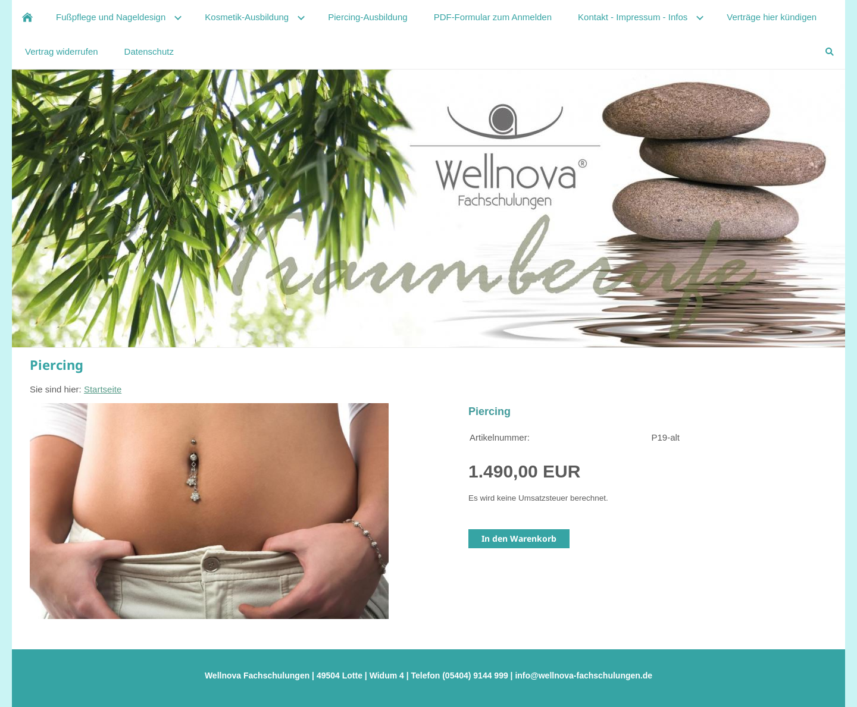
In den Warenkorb (518, 538)
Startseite (102, 389)
